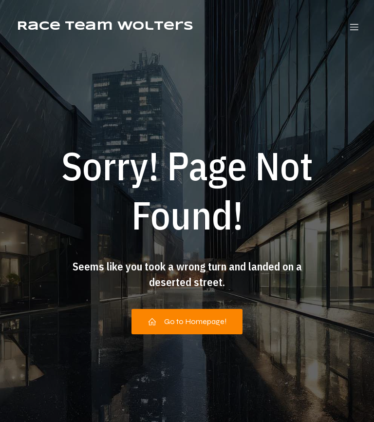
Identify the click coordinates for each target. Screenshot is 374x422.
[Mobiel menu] (354, 27)
